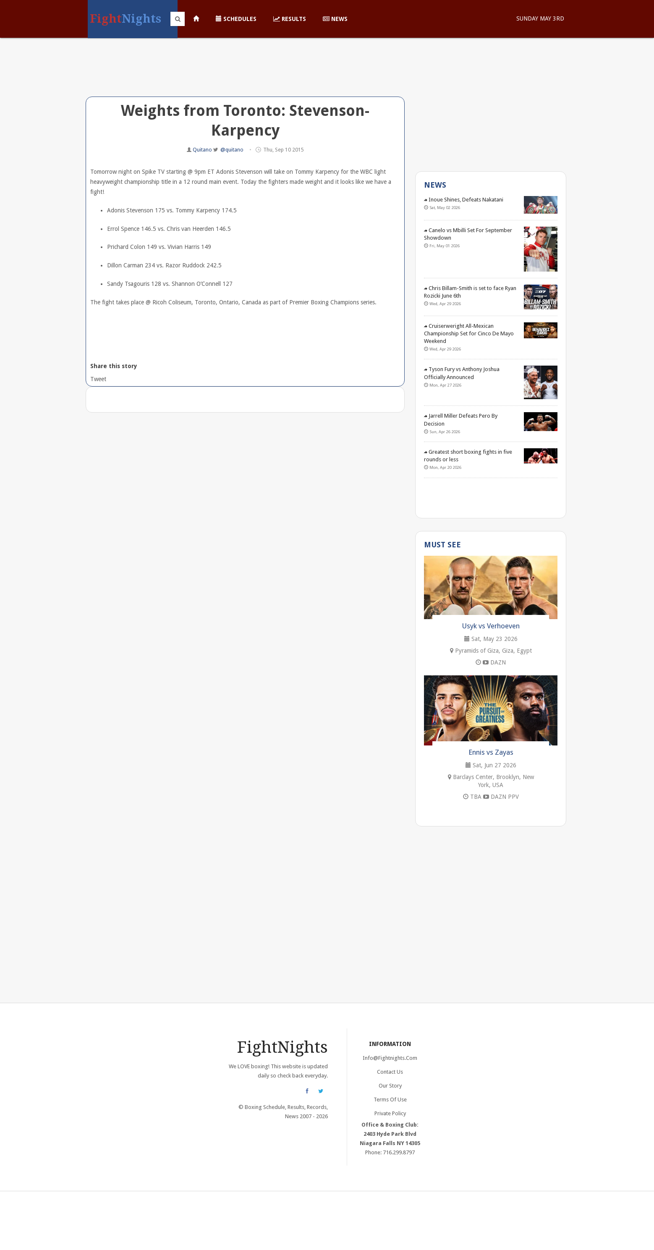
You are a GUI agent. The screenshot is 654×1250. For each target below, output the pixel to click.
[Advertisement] (245, 73)
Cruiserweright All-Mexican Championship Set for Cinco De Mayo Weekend (469, 333)
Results (289, 19)
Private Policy (390, 1113)
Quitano (203, 149)
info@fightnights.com (390, 1058)
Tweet (97, 379)
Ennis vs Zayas (490, 752)
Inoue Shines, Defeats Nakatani (463, 199)
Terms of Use (390, 1099)
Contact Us (390, 1072)
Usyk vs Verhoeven (491, 626)
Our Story (390, 1086)
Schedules (236, 19)
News (335, 19)
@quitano (231, 149)
